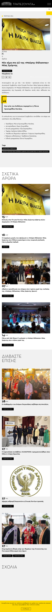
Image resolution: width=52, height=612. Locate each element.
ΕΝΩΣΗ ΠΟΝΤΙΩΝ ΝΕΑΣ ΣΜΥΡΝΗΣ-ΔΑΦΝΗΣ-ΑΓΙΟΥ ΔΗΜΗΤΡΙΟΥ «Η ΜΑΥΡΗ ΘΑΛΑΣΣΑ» (25, 151)
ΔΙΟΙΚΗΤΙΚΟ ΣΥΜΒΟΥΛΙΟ (9, 148)
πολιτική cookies (34, 604)
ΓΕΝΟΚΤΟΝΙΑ (7, 555)
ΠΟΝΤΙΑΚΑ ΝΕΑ (7, 70)
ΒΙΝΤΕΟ (5, 246)
